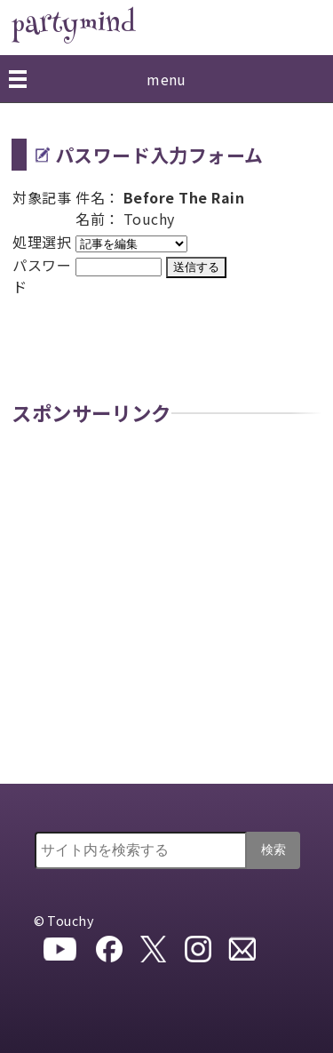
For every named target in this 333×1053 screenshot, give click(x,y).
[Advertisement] (166, 608)
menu (166, 79)
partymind (73, 25)
